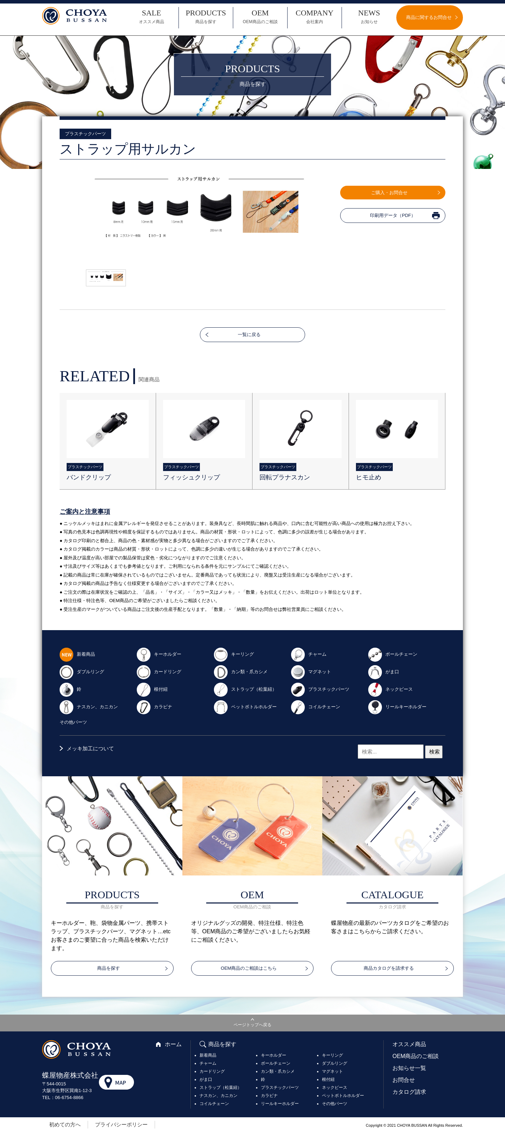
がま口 (383, 671)
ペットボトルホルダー (245, 706)
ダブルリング (82, 671)
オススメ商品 (409, 1044)
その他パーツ (73, 722)
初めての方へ (65, 1124)
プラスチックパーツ (320, 689)
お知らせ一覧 (409, 1068)
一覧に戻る (249, 334)
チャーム (308, 654)
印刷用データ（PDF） (393, 215)
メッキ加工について (90, 748)
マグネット (311, 671)
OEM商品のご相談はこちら (249, 968)
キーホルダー (159, 654)
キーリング (234, 654)
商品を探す (108, 968)
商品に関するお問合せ (429, 17)
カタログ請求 (409, 1092)
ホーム (173, 1044)
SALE (151, 16)
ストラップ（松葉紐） (245, 689)
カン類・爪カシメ (240, 671)
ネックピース (390, 689)
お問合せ (403, 1080)
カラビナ (154, 706)
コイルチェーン (315, 706)
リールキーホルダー (397, 706)
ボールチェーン (392, 654)
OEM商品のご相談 (415, 1056)
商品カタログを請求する (389, 968)
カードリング (159, 671)
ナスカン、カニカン (88, 706)
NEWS (369, 16)
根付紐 (152, 689)
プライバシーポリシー (121, 1124)
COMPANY (315, 16)
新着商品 (77, 654)
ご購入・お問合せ (389, 192)
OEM (260, 16)
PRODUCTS (206, 16)
